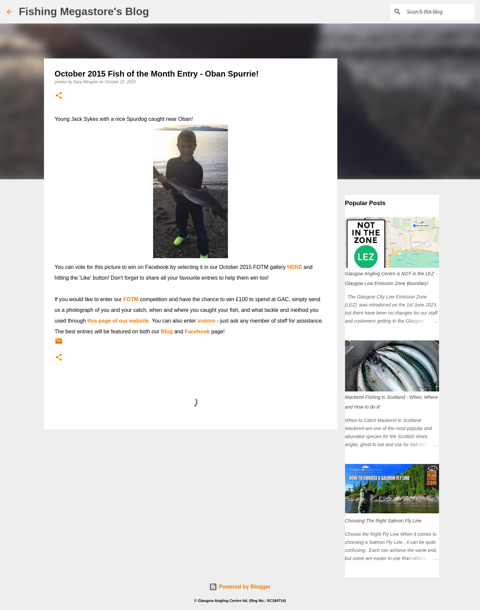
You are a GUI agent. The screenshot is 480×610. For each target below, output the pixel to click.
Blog (167, 331)
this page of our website (118, 321)
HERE (294, 267)
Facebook (197, 331)
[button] (59, 95)
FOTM (130, 299)
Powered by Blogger (240, 587)
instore (206, 321)
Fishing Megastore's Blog (84, 11)
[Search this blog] (439, 12)
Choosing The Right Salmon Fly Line (383, 520)
